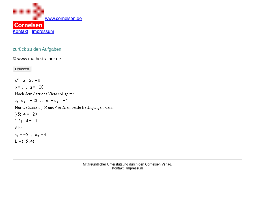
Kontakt (20, 31)
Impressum (43, 31)
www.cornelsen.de (63, 18)
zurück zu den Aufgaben (37, 49)
